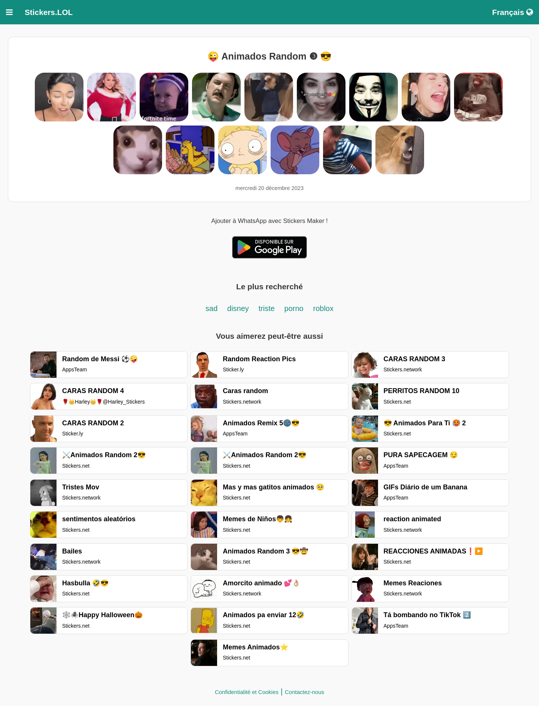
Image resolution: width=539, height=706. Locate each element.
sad (211, 308)
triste (268, 308)
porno (294, 308)
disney (238, 308)
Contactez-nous (304, 692)
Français (512, 12)
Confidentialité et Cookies (246, 692)
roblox (323, 308)
